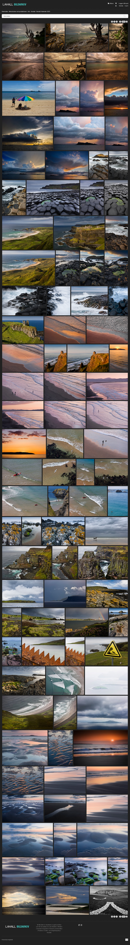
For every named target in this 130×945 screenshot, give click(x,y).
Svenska (121, 5)
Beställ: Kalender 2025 (43, 11)
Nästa (123, 21)
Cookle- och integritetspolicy (52, 930)
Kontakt (33, 11)
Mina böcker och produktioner (18, 11)
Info (29, 11)
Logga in (121, 3)
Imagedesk (10, 939)
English (126, 5)
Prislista (40, 930)
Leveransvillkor (58, 928)
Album (112, 3)
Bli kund (126, 3)
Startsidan (5, 11)
